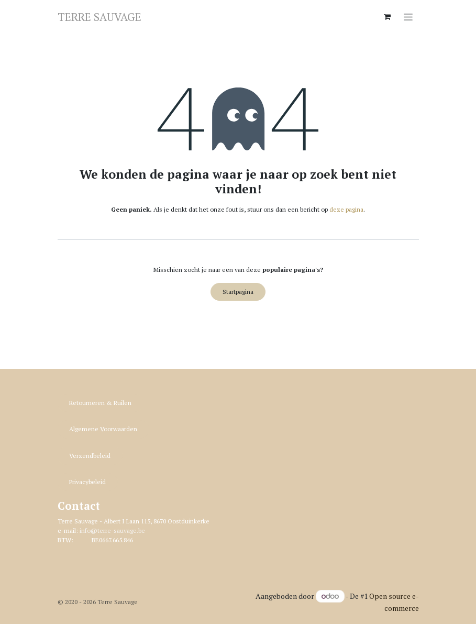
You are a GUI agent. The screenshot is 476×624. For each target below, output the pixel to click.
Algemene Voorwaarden (103, 429)
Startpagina (238, 291)
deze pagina (346, 209)
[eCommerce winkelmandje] (387, 17)
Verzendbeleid (89, 455)
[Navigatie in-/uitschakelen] (408, 16)
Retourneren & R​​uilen (100, 403)
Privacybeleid (87, 482)
